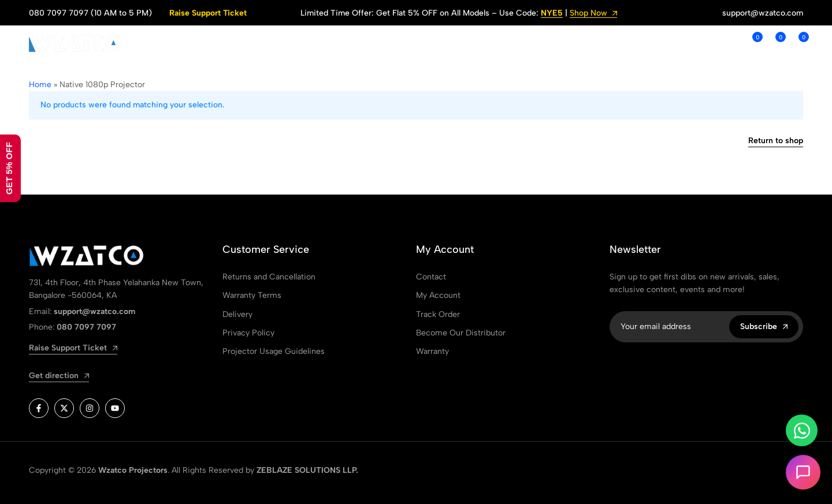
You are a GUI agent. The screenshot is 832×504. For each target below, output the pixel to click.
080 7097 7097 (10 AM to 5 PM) (90, 13)
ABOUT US (320, 43)
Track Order (438, 314)
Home (40, 84)
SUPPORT (391, 43)
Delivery (237, 314)
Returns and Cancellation (268, 277)
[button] (751, 43)
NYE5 (552, 13)
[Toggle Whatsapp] (802, 430)
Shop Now (593, 13)
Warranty (432, 351)
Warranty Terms (251, 295)
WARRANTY (563, 43)
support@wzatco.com (762, 13)
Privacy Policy (248, 333)
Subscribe (764, 326)
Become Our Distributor (461, 333)
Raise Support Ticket (208, 13)
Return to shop (775, 141)
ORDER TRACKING (480, 43)
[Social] (39, 408)
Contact (431, 277)
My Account (438, 295)
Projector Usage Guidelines (273, 351)
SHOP (267, 43)
